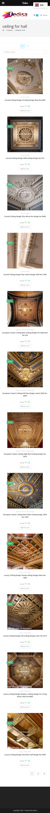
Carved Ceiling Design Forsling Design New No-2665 (25, 100)
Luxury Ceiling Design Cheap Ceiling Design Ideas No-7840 (25, 576)
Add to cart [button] (25, 111)
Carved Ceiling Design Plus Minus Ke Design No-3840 (25, 216)
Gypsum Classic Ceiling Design (25, 330)
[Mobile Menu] (43, 15)
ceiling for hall (20, 30)
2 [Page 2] (38, 773)
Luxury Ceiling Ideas (25, 572)
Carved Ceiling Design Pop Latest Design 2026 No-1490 (25, 274)
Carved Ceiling (25, 97)
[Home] (3, 30)
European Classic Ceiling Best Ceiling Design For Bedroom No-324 (25, 334)
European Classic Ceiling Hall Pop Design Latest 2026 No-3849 (25, 394)
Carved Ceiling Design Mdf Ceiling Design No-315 (25, 158)
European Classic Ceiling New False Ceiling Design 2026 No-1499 (25, 515)
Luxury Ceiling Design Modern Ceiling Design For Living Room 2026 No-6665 (25, 695)
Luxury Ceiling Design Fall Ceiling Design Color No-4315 (25, 636)
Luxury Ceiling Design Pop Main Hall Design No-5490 (25, 754)
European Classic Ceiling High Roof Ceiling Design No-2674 (25, 455)
